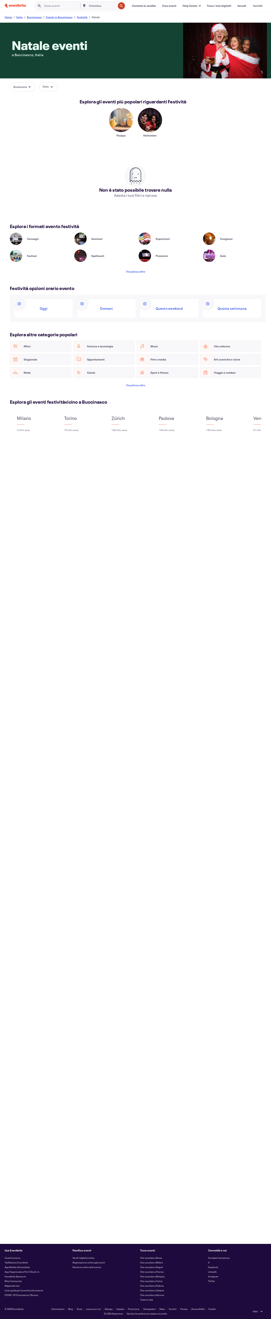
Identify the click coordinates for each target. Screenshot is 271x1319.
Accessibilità (198, 1308)
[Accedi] (241, 6)
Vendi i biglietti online (83, 1257)
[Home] (15, 6)
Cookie (212, 1308)
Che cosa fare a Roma (151, 1257)
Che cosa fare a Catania (152, 1290)
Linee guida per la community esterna (24, 1290)
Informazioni (57, 1308)
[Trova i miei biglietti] (219, 6)
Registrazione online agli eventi (88, 1262)
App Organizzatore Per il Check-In (22, 1271)
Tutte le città (146, 1299)
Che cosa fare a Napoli (151, 1267)
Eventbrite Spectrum (15, 1276)
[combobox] (102, 5)
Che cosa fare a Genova (152, 1295)
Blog (70, 1308)
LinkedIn (212, 1271)
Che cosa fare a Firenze (152, 1271)
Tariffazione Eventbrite (16, 1262)
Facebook (213, 1267)
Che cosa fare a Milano (151, 1262)
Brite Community (13, 1281)
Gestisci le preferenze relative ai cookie (147, 1313)
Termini (172, 1308)
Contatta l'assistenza (219, 1257)
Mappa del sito (12, 1285)
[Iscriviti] (257, 6)
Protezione (133, 1308)
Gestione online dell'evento (86, 1267)
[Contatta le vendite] (144, 6)
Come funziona (12, 1257)
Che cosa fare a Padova (152, 1285)
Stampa (108, 1308)
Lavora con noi (93, 1308)
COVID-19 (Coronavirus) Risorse (21, 1295)
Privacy (184, 1308)
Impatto (120, 1308)
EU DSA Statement (113, 1313)
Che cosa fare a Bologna (152, 1276)
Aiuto (79, 1308)
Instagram (213, 1276)
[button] (192, 6)
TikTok (211, 1281)
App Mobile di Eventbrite (17, 1267)
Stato (162, 1308)
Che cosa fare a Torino (151, 1281)
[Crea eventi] (169, 6)
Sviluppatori (149, 1308)
